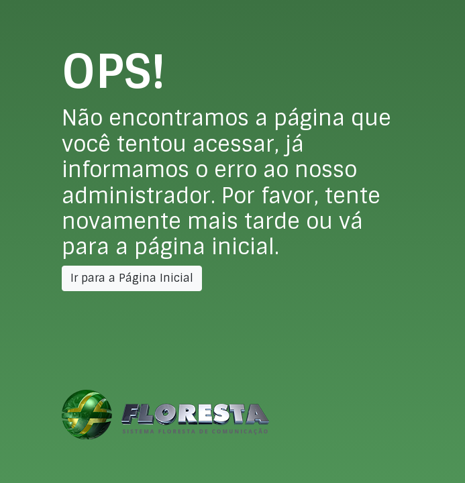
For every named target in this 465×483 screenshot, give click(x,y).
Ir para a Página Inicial (131, 278)
